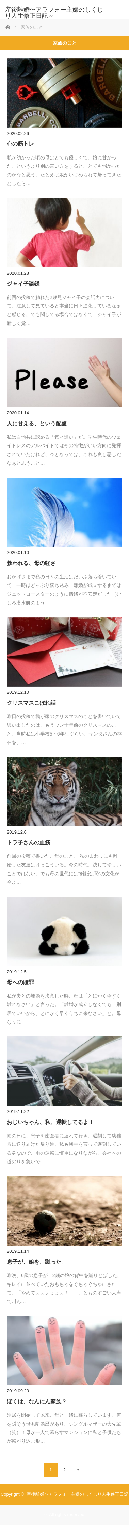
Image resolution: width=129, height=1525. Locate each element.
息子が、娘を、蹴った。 (37, 1262)
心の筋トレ (20, 144)
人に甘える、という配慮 (37, 423)
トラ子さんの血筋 (28, 843)
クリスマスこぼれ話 (31, 703)
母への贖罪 (20, 982)
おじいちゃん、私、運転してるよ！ (50, 1122)
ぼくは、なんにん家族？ (37, 1401)
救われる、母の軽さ (31, 563)
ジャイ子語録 (23, 284)
